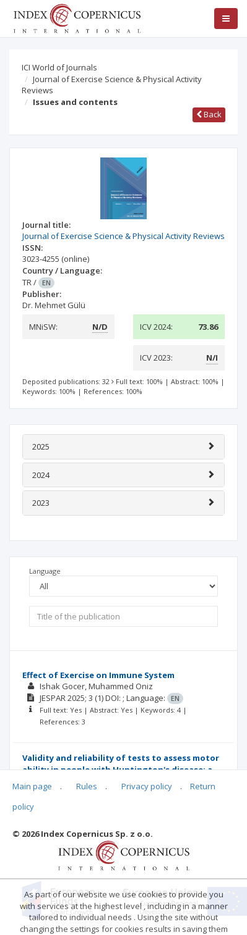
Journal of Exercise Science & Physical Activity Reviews (112, 84)
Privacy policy (146, 786)
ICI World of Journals (59, 67)
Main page (32, 786)
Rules (86, 786)
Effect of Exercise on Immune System (98, 675)
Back (209, 114)
